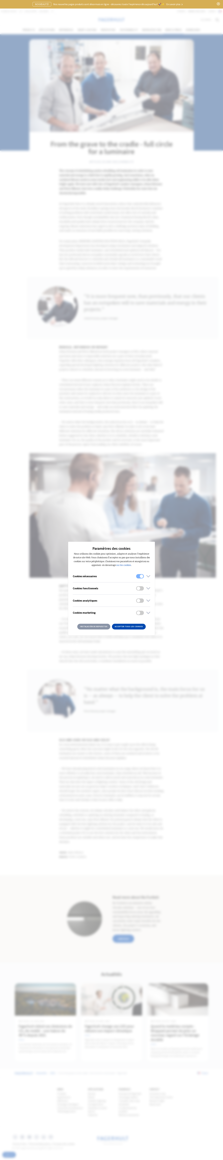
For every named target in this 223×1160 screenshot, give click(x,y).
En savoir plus (174, 4)
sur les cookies (123, 565)
